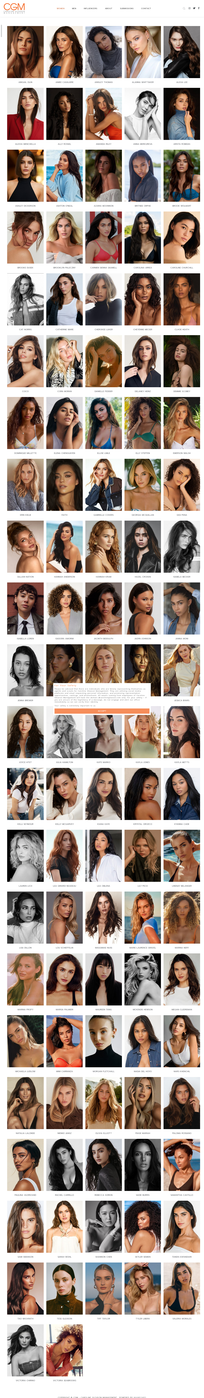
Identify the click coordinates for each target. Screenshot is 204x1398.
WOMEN (61, 8)
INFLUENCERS (91, 8)
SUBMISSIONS (127, 8)
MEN (74, 8)
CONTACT (146, 8)
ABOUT (109, 8)
